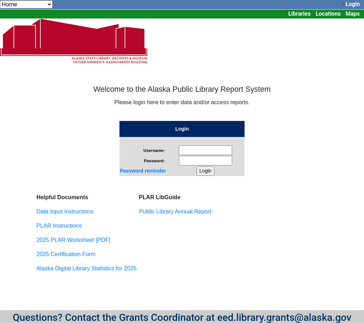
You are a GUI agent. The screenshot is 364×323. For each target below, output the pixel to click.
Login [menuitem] (353, 4)
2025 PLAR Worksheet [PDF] (73, 240)
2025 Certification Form (65, 254)
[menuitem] (26, 4)
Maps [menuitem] (353, 13)
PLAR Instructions (59, 226)
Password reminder (143, 171)
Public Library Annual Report (175, 211)
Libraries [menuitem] (299, 13)
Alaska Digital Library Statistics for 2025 (86, 268)
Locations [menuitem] (328, 13)
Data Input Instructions (64, 211)
